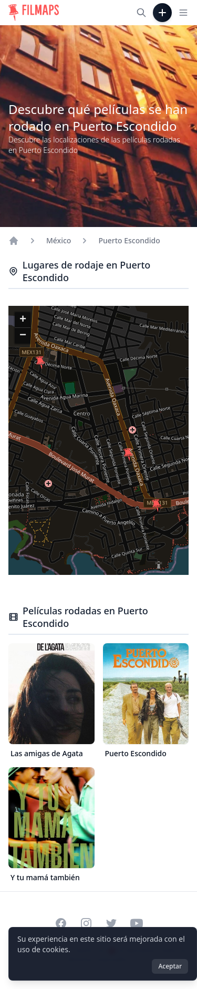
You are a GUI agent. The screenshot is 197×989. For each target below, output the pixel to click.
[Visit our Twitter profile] (111, 923)
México (58, 240)
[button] (156, 505)
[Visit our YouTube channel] (136, 923)
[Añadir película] (162, 12)
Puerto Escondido (129, 240)
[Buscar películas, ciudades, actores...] (141, 12)
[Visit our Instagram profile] (86, 923)
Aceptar (170, 966)
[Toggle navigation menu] (183, 12)
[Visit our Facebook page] (61, 923)
